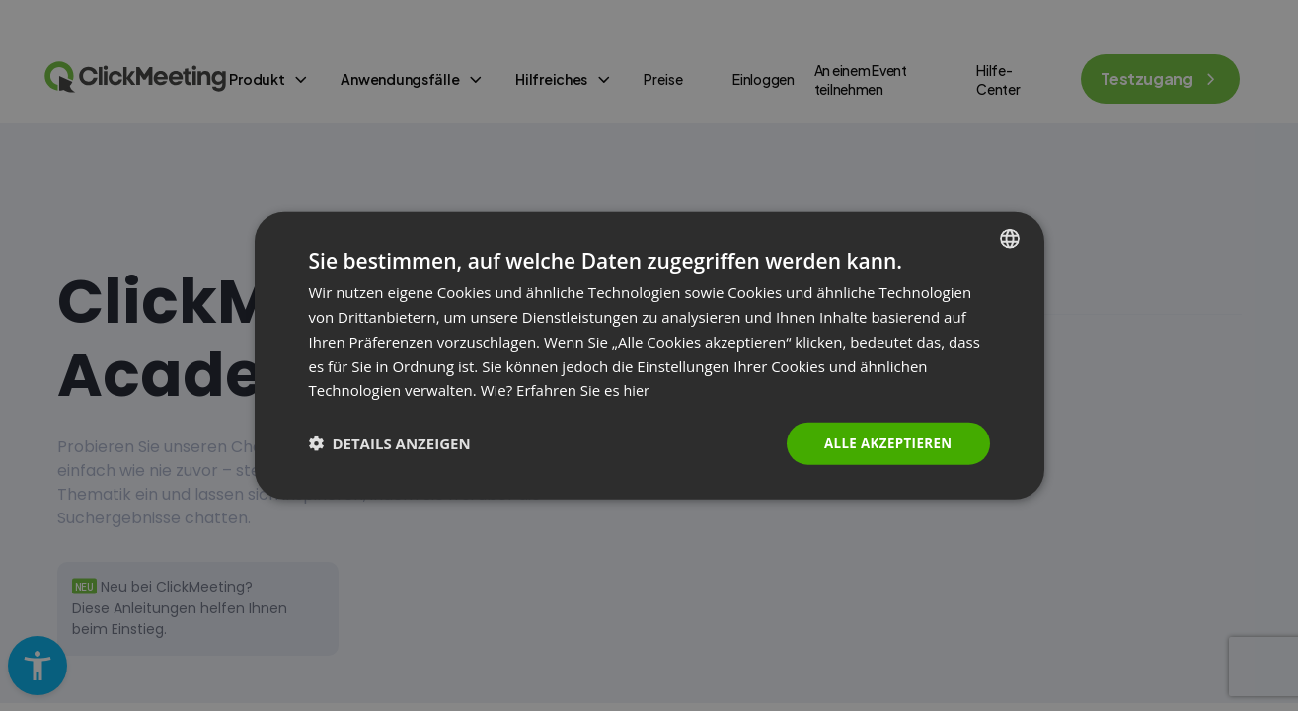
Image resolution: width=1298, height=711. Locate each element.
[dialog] (649, 356)
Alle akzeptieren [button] (884, 443)
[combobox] (1010, 238)
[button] (390, 443)
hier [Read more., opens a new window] (637, 389)
